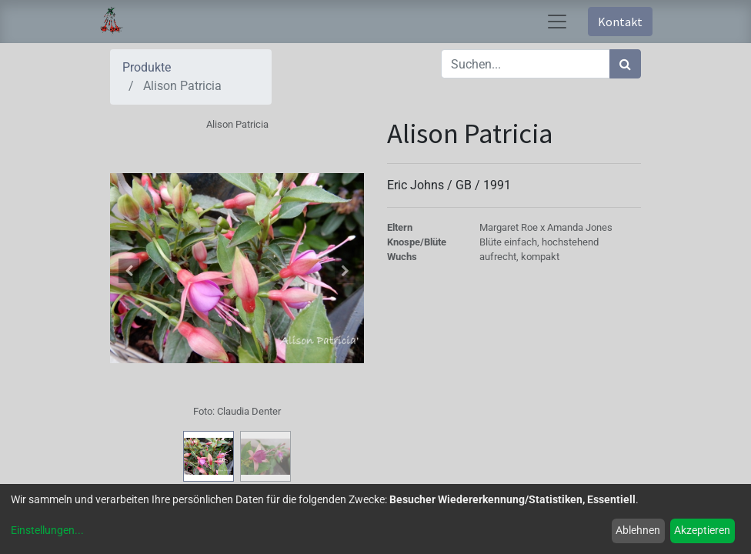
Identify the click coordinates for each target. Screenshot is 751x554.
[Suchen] (625, 63)
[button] (129, 271)
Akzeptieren (702, 530)
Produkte (146, 67)
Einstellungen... (47, 530)
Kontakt (620, 21)
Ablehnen (638, 530)
